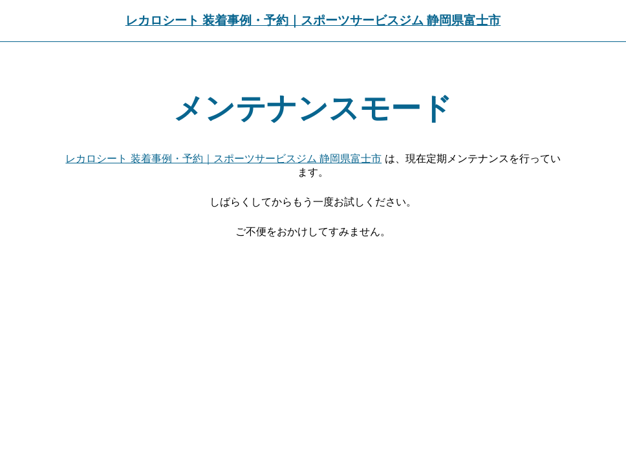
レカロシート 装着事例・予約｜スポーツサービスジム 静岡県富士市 (313, 20)
